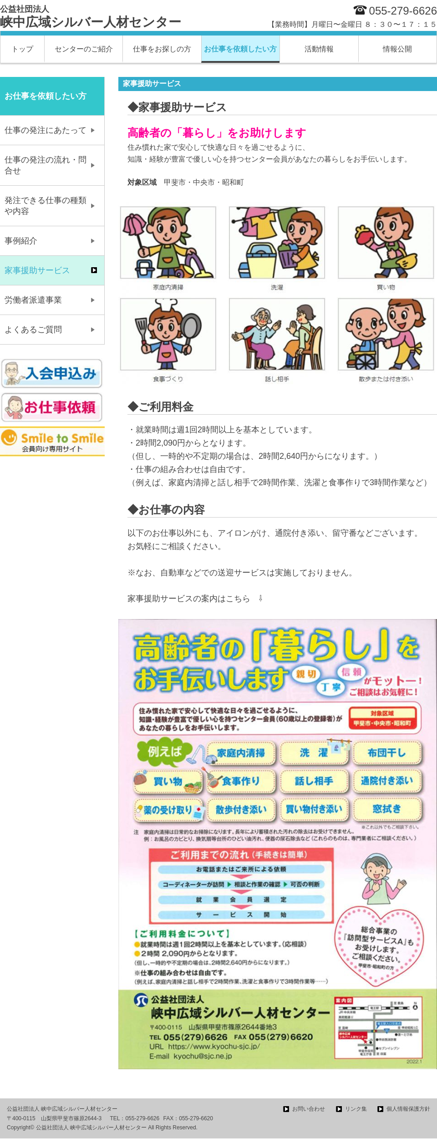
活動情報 (319, 49)
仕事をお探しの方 (162, 49)
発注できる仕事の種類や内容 (45, 206)
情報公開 (397, 49)
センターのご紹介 (84, 49)
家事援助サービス (37, 270)
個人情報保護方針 (408, 1109)
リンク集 (356, 1109)
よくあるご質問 (33, 329)
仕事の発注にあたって (45, 130)
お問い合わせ (308, 1109)
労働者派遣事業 (33, 300)
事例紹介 (21, 240)
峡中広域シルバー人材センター (90, 17)
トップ (22, 49)
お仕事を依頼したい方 (240, 49)
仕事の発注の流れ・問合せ (45, 165)
